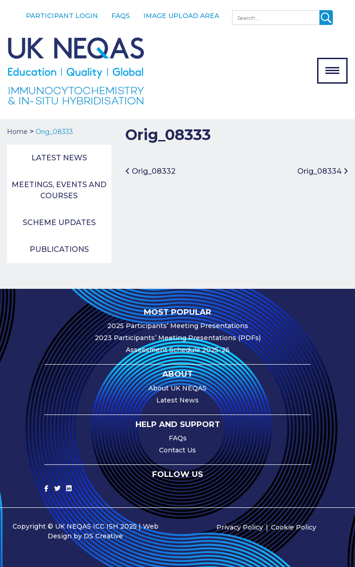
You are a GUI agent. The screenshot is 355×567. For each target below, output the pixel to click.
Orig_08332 (150, 171)
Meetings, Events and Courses (59, 190)
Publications (59, 249)
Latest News (59, 157)
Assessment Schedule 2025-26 (178, 350)
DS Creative (103, 536)
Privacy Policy (239, 527)
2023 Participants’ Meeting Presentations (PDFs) (178, 338)
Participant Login (62, 16)
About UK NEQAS (177, 388)
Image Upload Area (181, 16)
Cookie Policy (293, 527)
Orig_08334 (322, 171)
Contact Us (177, 450)
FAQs (120, 16)
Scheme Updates (59, 222)
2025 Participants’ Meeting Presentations (177, 326)
